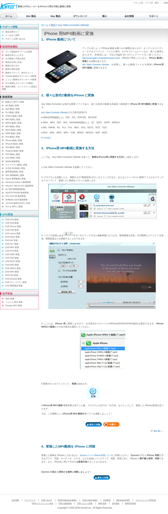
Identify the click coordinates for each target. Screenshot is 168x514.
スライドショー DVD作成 (146, 500)
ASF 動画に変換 (12, 109)
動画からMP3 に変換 (14, 102)
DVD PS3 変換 (11, 251)
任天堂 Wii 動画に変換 (15, 168)
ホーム (8, 16)
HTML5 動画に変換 (13, 116)
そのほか (47, 138)
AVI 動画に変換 (12, 105)
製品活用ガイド (12, 32)
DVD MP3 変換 (12, 272)
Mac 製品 (56, 16)
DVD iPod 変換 (12, 219)
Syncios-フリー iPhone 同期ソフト (95, 455)
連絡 (166, 3)
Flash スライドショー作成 (42, 503)
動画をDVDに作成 (13, 62)
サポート (153, 16)
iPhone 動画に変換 (13, 140)
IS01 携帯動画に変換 (14, 175)
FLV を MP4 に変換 (14, 206)
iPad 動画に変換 (12, 147)
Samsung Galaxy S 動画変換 (18, 182)
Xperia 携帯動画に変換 (15, 179)
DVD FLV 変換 (11, 244)
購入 (104, 16)
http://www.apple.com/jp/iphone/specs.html (101, 58)
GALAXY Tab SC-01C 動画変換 (19, 186)
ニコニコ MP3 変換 (14, 302)
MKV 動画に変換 (12, 119)
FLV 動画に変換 (12, 112)
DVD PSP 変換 (12, 230)
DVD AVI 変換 (11, 240)
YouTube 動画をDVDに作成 (17, 203)
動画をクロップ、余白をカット (19, 73)
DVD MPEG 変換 (13, 268)
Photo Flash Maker (90, 500)
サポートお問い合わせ (15, 39)
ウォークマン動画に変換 (16, 165)
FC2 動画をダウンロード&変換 (19, 83)
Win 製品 (31, 16)
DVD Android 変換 (13, 279)
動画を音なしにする (14, 55)
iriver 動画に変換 (12, 158)
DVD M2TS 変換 (12, 261)
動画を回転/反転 (12, 69)
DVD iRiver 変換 (12, 237)
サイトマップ (30, 500)
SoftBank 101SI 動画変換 (16, 200)
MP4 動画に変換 (12, 126)
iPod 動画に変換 (12, 137)
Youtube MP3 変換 (13, 305)
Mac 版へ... (158, 431)
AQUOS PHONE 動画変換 (17, 193)
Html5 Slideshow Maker (67, 500)
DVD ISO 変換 (11, 275)
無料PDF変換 (130, 503)
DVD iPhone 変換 (13, 226)
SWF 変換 (102, 503)
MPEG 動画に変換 (13, 123)
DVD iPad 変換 (12, 223)
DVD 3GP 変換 (12, 258)
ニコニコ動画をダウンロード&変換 (20, 79)
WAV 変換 (9, 299)
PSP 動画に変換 (12, 154)
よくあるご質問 (12, 35)
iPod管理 (106, 500)
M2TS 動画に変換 (13, 130)
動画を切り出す (12, 65)
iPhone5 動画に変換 (14, 144)
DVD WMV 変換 (12, 254)
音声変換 (115, 503)
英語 (157, 3)
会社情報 (129, 16)
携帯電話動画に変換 (14, 172)
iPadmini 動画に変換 (14, 151)
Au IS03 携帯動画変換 (15, 189)
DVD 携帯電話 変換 (14, 286)
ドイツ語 (149, 3)
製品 (53, 25)
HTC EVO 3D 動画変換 (15, 196)
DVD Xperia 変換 (12, 233)
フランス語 (138, 3)
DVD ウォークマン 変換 (16, 282)
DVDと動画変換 (65, 503)
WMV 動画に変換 (13, 133)
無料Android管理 (123, 500)
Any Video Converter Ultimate (73, 25)
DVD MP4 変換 (12, 265)
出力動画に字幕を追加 (15, 58)
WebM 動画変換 (12, 161)
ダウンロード (80, 16)
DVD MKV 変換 (12, 247)
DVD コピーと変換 (84, 503)
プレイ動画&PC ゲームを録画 (18, 52)
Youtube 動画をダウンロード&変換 (20, 76)
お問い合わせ (46, 500)
